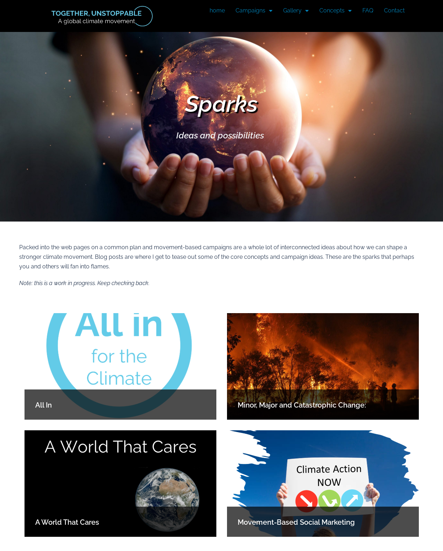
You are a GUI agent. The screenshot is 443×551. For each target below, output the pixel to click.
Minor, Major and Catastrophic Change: (302, 405)
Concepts (335, 10)
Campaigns (254, 10)
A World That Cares (67, 522)
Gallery (296, 10)
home (217, 10)
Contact (394, 10)
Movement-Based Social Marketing (296, 522)
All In (43, 405)
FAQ (367, 10)
